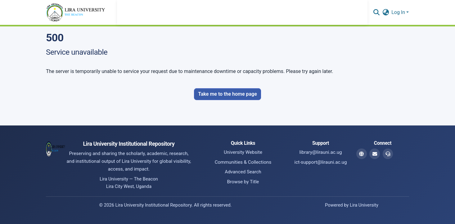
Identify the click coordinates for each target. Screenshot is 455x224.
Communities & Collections (243, 162)
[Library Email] (374, 154)
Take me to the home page (227, 94)
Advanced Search (243, 172)
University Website (243, 152)
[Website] (361, 154)
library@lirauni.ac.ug (320, 152)
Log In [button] (398, 12)
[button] (376, 12)
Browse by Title (243, 182)
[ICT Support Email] (388, 154)
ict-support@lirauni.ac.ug (321, 162)
